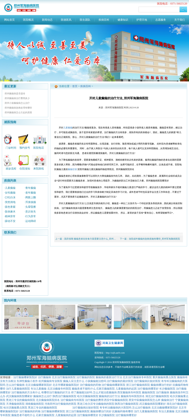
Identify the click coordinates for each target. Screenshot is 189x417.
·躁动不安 (9, 221)
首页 (74, 86)
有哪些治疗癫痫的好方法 (55, 392)
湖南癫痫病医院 (34, 403)
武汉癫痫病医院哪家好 (19, 396)
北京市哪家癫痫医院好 (66, 384)
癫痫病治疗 (167, 399)
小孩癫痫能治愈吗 (95, 381)
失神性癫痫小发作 (27, 381)
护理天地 (141, 19)
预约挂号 (24, 147)
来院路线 (38, 168)
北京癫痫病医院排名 (48, 399)
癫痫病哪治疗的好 (161, 384)
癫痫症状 (72, 169)
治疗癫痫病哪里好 (148, 388)
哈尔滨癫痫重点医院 (15, 407)
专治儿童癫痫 (38, 388)
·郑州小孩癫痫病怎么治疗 (17, 103)
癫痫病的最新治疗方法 (109, 377)
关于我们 (179, 19)
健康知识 (123, 19)
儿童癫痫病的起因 (126, 388)
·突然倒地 (9, 202)
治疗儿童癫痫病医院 (18, 388)
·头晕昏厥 (30, 206)
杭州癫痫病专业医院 (50, 381)
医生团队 (85, 19)
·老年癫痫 (30, 192)
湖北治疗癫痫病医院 (157, 396)
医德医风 (66, 19)
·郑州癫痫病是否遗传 (14, 93)
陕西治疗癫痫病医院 (64, 396)
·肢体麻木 (9, 211)
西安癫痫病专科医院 (129, 392)
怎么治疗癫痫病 (15, 384)
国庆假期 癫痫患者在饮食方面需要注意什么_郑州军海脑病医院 (95, 238)
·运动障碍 (30, 221)
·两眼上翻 (30, 197)
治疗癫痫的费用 (94, 399)
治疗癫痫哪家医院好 (25, 377)
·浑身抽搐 (30, 202)
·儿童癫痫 (9, 188)
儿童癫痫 (67, 127)
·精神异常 (9, 216)
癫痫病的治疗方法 (109, 396)
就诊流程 (11, 168)
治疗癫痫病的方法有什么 (25, 392)
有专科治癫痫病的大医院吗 (115, 407)
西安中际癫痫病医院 (116, 399)
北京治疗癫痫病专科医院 (137, 377)
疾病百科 (104, 19)
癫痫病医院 (148, 392)
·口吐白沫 (9, 197)
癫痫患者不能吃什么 (84, 388)
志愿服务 (160, 19)
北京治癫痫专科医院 (59, 388)
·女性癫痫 (9, 192)
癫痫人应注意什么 (73, 381)
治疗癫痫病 (44, 377)
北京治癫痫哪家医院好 (38, 384)
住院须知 (24, 168)
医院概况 (28, 19)
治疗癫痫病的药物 (90, 384)
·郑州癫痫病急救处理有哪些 (18, 107)
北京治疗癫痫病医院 (64, 377)
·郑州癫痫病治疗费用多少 (17, 98)
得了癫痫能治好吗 (81, 392)
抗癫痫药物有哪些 (122, 411)
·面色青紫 (9, 206)
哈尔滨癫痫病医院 (87, 396)
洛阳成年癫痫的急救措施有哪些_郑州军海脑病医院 (154, 238)
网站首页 (9, 19)
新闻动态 (47, 19)
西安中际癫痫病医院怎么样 (144, 399)
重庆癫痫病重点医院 (164, 377)
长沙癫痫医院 (167, 388)
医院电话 (38, 147)
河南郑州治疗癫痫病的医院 (60, 403)
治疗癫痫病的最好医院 (120, 381)
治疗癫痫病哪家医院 (113, 384)
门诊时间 (11, 147)
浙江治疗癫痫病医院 (138, 384)
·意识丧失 (30, 211)
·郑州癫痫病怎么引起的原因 (18, 112)
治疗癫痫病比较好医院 (147, 381)
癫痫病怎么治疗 (42, 396)
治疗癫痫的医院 (85, 377)
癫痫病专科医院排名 (133, 396)
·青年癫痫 (30, 188)
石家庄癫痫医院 (105, 388)
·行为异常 (30, 216)
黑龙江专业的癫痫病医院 (20, 399)
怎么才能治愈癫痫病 (105, 392)
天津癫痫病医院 (15, 403)
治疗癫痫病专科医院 (72, 399)
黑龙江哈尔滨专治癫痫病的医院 (95, 403)
